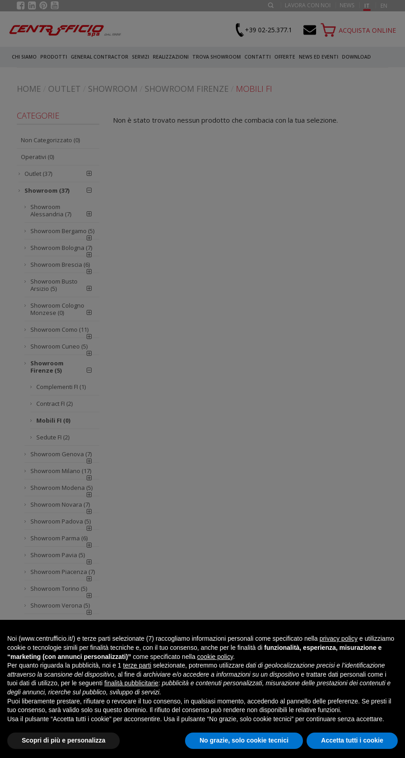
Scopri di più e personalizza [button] (63, 740)
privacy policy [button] (338, 638)
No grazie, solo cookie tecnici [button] (244, 740)
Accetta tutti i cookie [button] (352, 740)
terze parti (137, 665)
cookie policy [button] (215, 656)
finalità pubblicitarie (131, 683)
